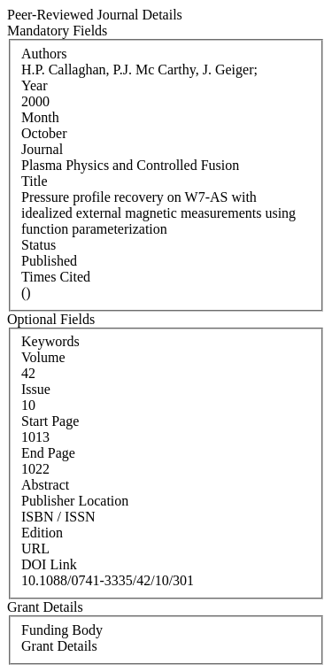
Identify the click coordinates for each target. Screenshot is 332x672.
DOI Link (49, 564)
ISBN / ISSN (58, 516)
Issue (35, 389)
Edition (42, 532)
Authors (44, 53)
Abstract (45, 484)
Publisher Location (74, 500)
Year (34, 85)
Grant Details (59, 645)
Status (38, 244)
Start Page (50, 421)
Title (34, 181)
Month (40, 117)
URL (35, 548)
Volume (43, 357)
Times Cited (55, 276)
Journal (42, 149)
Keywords (50, 341)
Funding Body (62, 629)
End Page (48, 452)
